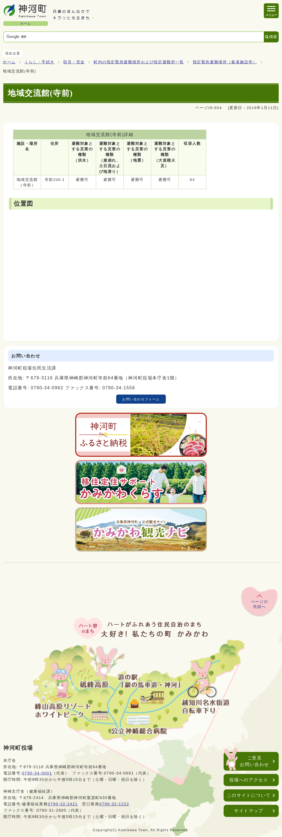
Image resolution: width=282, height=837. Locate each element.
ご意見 (254, 762)
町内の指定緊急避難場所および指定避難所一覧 (139, 62)
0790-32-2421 (63, 804)
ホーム (9, 62)
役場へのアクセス (248, 780)
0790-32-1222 (114, 804)
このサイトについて (248, 795)
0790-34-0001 (37, 773)
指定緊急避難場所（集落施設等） (225, 62)
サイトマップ (248, 810)
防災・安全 (74, 62)
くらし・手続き (40, 62)
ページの (259, 604)
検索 (273, 37)
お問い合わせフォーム (141, 399)
